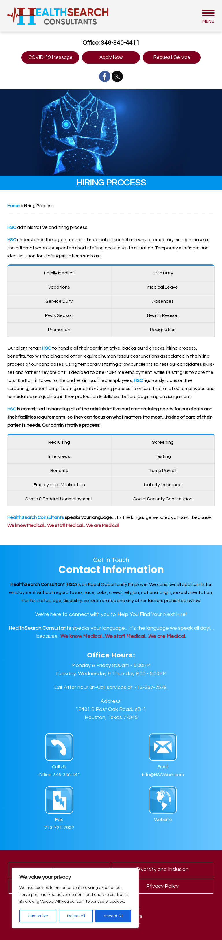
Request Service (171, 57)
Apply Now (111, 57)
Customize (38, 916)
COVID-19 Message (50, 57)
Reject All (76, 916)
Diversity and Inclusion (162, 869)
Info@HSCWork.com (163, 774)
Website (163, 819)
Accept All (113, 916)
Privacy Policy (162, 886)
